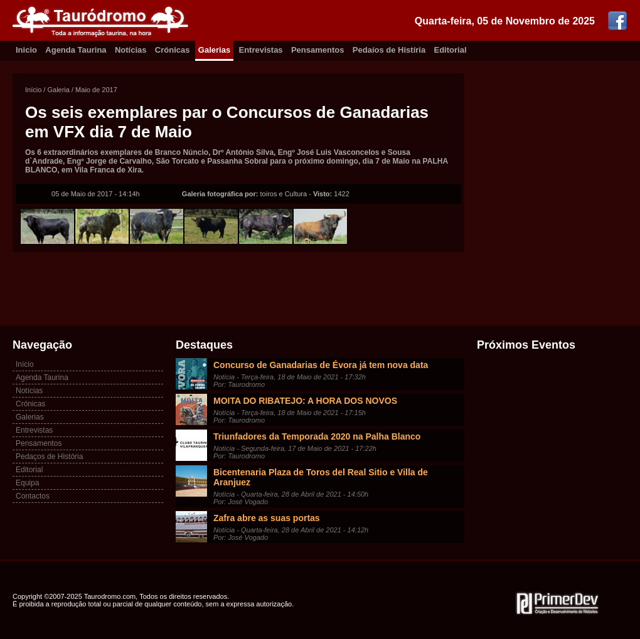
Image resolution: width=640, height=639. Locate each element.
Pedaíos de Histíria (389, 50)
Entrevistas (261, 50)
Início (33, 89)
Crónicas (172, 50)
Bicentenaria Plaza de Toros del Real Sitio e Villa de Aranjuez (320, 477)
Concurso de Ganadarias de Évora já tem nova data (320, 365)
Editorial (450, 50)
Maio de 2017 (96, 89)
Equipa (27, 482)
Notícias (131, 50)
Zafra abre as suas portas (266, 518)
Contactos (33, 496)
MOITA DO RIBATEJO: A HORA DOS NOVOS (305, 401)
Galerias (214, 50)
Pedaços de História (49, 456)
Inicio (26, 50)
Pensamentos (317, 50)
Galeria (58, 89)
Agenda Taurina (75, 50)
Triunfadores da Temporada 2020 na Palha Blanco (316, 436)
